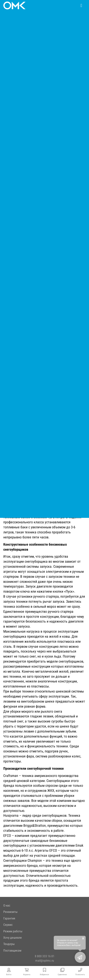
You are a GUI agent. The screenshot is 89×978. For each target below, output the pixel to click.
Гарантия (9, 918)
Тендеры (9, 944)
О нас (6, 905)
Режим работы (12, 931)
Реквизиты (10, 912)
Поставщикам (12, 950)
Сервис (8, 924)
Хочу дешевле (12, 937)
